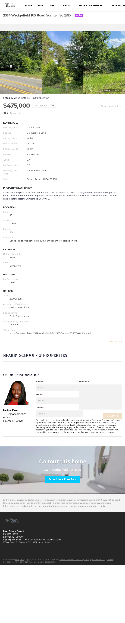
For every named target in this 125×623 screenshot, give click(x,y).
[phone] (59, 413)
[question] (100, 397)
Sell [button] (53, 5)
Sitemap (38, 562)
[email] (59, 400)
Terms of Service (65, 430)
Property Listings (24, 562)
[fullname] (59, 387)
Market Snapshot (90, 5)
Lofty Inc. (19, 559)
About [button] (67, 5)
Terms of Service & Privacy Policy (75, 559)
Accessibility (49, 562)
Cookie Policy (98, 559)
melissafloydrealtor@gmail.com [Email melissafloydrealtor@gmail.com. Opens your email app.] (43, 539)
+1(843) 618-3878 (12, 539)
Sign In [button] (116, 5)
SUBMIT (112, 416)
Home (28, 5)
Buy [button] (40, 5)
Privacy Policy (84, 430)
